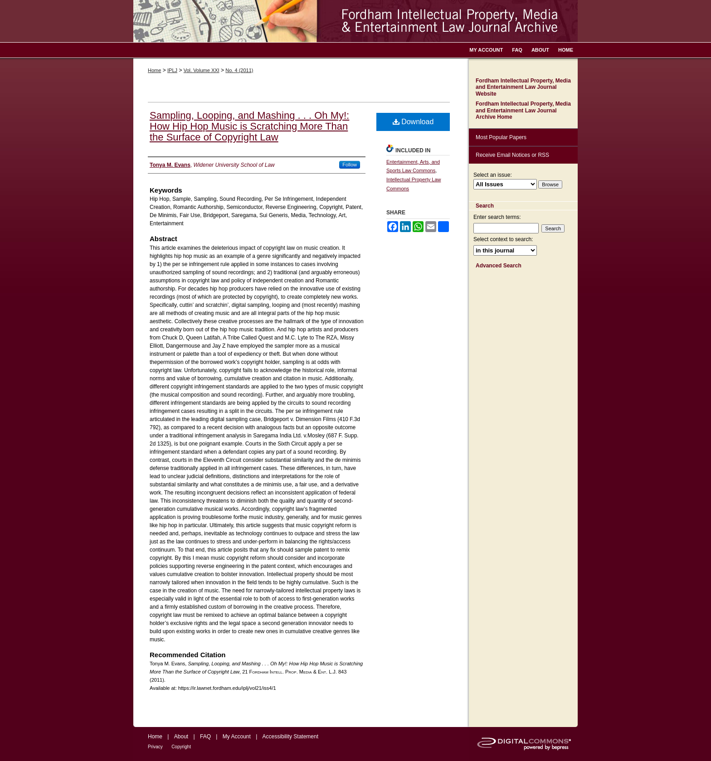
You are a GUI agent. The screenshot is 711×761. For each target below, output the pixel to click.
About (181, 736)
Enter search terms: (497, 217)
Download (413, 122)
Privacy (155, 746)
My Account (237, 736)
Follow (349, 164)
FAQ (205, 736)
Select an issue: (492, 175)
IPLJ (172, 70)
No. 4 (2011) (239, 70)
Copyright (181, 746)
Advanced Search (498, 265)
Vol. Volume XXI (201, 70)
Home (154, 70)
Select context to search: (503, 239)
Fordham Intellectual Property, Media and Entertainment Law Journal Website (523, 87)
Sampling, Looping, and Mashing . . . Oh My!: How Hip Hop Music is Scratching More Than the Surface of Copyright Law (249, 126)
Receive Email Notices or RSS (512, 155)
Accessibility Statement (290, 736)
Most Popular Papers (501, 137)
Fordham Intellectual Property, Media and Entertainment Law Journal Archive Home (523, 110)
